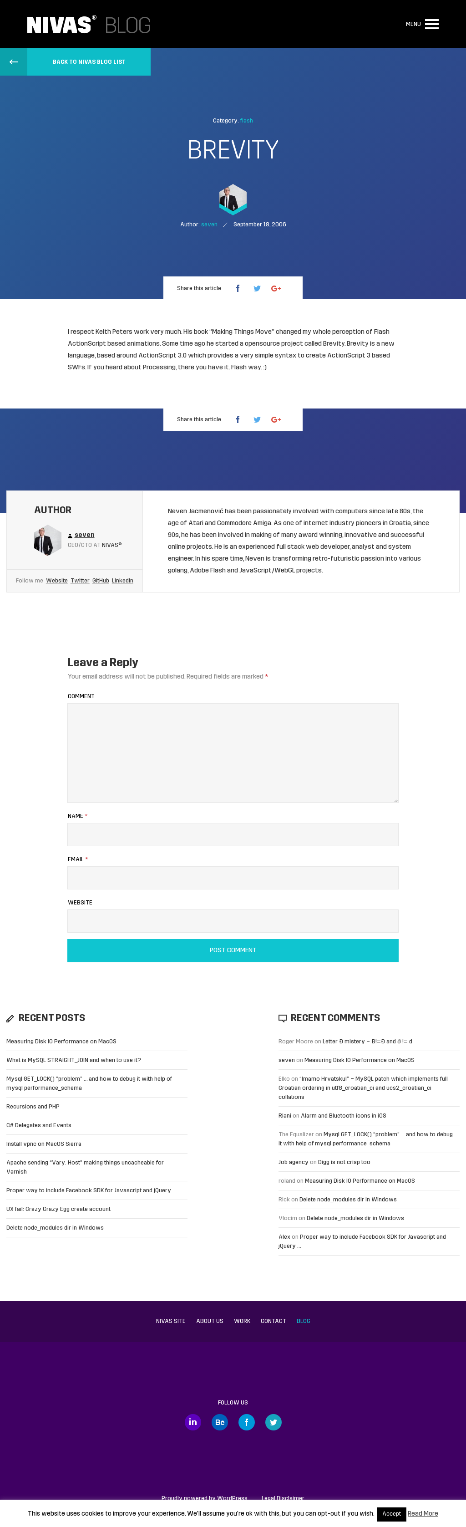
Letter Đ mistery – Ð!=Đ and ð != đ (367, 1042)
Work (242, 1321)
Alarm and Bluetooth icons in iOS (343, 1116)
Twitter (80, 581)
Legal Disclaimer (283, 1498)
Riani (285, 1116)
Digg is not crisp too (344, 1162)
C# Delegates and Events (38, 1126)
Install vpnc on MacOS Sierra (43, 1144)
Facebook (246, 1422)
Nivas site (171, 1321)
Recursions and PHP (33, 1107)
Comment (81, 697)
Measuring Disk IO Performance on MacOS (61, 1042)
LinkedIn (122, 581)
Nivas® (112, 545)
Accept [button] (391, 1514)
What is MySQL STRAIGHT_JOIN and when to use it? (73, 1060)
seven (287, 1060)
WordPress (232, 1498)
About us (209, 1321)
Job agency (294, 1162)
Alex (284, 1237)
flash (246, 121)
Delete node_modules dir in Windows (55, 1228)
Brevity (333, 344)
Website (57, 581)
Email (78, 860)
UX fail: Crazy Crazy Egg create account (58, 1209)
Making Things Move (242, 332)
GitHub (100, 581)
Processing (159, 367)
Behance (220, 1422)
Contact (273, 1321)
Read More (423, 1514)
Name (77, 816)
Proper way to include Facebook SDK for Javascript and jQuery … (91, 1191)
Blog (303, 1321)
